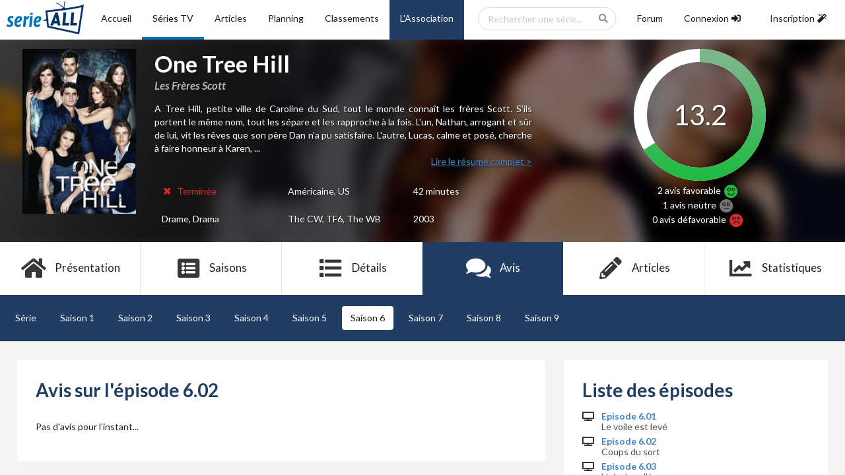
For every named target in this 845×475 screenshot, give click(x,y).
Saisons (212, 268)
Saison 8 (484, 317)
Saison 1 (77, 317)
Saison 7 (426, 317)
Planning (286, 18)
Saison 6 (368, 317)
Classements (352, 18)
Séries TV (172, 18)
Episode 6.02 (628, 441)
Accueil (116, 18)
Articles (231, 18)
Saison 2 (135, 317)
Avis (492, 268)
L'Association (427, 18)
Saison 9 (542, 317)
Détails (352, 268)
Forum (650, 18)
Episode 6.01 (628, 416)
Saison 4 (251, 317)
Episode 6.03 (628, 466)
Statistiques (774, 268)
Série (25, 317)
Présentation (70, 268)
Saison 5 (309, 317)
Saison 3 (193, 317)
